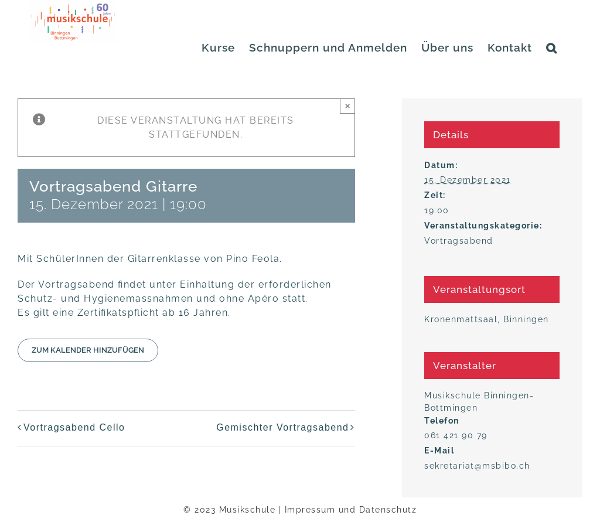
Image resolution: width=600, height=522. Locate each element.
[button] (551, 47)
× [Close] (347, 106)
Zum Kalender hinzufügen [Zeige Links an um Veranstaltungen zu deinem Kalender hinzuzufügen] (88, 350)
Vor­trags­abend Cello (74, 427)
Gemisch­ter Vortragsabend (282, 427)
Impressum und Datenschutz (351, 509)
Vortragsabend (458, 240)
